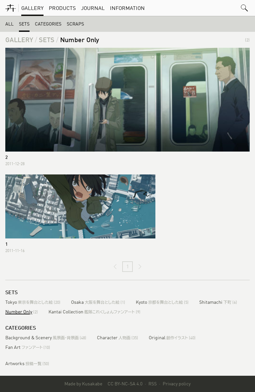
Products (62, 8)
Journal (93, 8)
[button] (244, 8)
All (9, 24)
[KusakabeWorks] (11, 8)
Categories (48, 24)
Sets (24, 24)
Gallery (32, 8)
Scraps (75, 24)
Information (127, 8)
